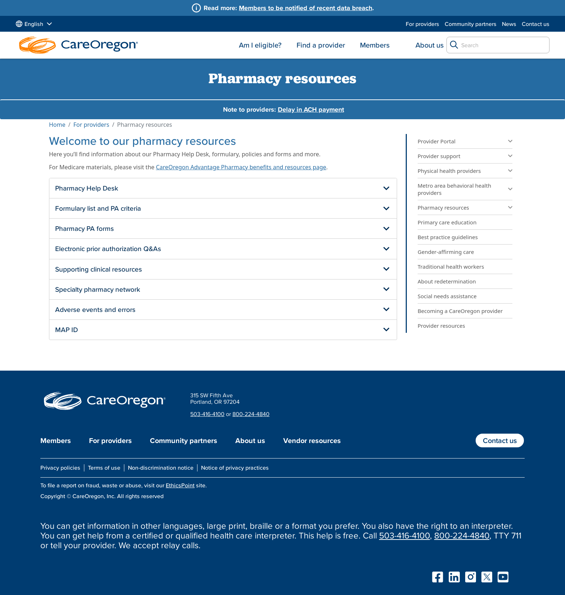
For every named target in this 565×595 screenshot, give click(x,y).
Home (57, 125)
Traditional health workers (451, 266)
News (509, 24)
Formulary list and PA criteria (98, 208)
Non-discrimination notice (160, 467)
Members (375, 45)
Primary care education (447, 222)
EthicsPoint (180, 485)
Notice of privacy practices (235, 467)
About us (429, 45)
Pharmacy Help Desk (86, 188)
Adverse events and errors (95, 309)
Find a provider (321, 45)
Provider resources (441, 325)
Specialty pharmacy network (97, 289)
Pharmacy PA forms (84, 228)
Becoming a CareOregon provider (460, 310)
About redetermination (447, 281)
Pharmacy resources (443, 207)
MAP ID (66, 330)
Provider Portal (436, 141)
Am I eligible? (260, 45)
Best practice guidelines (448, 237)
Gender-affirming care (446, 251)
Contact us (536, 24)
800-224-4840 (251, 414)
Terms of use (104, 467)
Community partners (471, 24)
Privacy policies (60, 467)
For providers (422, 24)
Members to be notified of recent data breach (305, 8)
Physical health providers (449, 170)
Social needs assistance (447, 296)
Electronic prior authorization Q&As (108, 248)
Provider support (439, 156)
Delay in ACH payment (311, 109)
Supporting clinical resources (98, 269)
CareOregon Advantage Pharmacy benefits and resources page (241, 167)
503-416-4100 (207, 414)
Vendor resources (312, 440)
